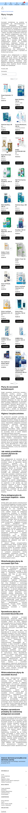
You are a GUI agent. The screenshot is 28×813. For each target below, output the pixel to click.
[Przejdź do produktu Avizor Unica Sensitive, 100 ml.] (21, 304)
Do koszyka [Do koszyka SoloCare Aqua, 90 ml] (5, 132)
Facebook (3, 811)
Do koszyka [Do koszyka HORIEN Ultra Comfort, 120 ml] (5, 346)
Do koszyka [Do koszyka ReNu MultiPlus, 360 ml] (5, 213)
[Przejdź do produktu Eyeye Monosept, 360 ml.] (7, 145)
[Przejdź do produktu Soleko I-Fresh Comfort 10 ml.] (7, 246)
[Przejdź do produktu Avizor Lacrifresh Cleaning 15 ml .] (21, 278)
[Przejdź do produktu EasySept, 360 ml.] (21, 222)
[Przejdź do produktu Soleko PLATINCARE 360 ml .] (21, 142)
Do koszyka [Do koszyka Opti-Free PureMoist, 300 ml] (5, 188)
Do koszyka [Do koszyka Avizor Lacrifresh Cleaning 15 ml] (19, 294)
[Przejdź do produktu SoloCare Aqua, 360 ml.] (21, 197)
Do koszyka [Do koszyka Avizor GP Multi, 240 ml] (5, 294)
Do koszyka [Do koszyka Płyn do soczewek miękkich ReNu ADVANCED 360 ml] (19, 378)
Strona (12, 79)
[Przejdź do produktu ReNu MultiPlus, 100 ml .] (21, 90)
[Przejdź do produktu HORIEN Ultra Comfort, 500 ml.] (21, 331)
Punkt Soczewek (7, 11)
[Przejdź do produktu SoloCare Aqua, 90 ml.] (7, 117)
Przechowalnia (4, 794)
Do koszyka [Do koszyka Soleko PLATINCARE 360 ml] (19, 163)
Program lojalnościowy (6, 791)
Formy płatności (5, 800)
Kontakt (3, 777)
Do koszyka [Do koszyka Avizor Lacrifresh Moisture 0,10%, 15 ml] (5, 321)
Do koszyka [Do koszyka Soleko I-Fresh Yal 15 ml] (19, 267)
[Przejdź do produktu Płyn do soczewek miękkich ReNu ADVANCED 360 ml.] (21, 359)
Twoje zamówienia (5, 788)
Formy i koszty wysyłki (6, 803)
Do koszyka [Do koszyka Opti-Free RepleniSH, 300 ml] (5, 238)
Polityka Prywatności (6, 782)
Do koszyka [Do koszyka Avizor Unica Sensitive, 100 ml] (19, 321)
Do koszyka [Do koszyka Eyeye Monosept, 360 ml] (5, 163)
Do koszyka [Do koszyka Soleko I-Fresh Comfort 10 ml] (5, 267)
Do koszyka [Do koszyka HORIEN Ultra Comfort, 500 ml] (19, 346)
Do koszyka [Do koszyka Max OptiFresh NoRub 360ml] (5, 378)
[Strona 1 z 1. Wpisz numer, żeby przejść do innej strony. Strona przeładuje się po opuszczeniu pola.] (15, 79)
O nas (2, 774)
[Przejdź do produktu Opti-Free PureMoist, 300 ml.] (7, 172)
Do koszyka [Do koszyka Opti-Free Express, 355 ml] (19, 188)
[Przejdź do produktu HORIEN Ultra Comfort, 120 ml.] (7, 331)
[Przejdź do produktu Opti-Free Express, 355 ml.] (21, 172)
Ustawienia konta (5, 792)
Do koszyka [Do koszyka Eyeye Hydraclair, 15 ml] (5, 107)
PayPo (2, 802)
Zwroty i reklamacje (6, 805)
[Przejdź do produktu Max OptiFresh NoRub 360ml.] (7, 355)
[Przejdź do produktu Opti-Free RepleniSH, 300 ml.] (7, 222)
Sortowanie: (4, 71)
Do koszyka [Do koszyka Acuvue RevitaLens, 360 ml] (19, 132)
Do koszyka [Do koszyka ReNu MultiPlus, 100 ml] (19, 107)
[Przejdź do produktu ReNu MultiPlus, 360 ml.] (7, 197)
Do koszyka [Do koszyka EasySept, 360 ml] (19, 238)
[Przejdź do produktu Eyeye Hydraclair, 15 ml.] (7, 88)
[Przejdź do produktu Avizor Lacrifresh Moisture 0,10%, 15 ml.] (7, 304)
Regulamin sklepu (5, 779)
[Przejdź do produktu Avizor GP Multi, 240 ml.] (7, 276)
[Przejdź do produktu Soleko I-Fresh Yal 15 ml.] (21, 250)
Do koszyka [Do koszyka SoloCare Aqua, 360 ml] (19, 213)
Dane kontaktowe (5, 776)
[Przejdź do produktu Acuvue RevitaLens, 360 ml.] (21, 117)
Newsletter (3, 789)
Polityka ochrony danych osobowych (10, 780)
